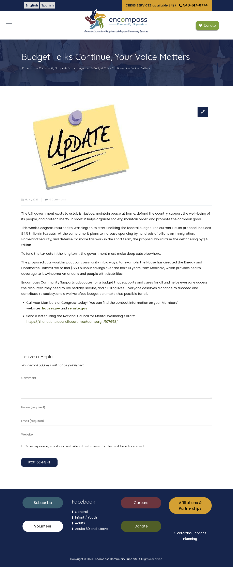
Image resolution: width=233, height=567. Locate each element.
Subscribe (43, 502)
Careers (141, 502)
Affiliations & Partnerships (190, 505)
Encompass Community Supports (116, 559)
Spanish (47, 5)
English (32, 5)
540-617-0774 (193, 5)
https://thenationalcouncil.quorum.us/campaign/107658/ (72, 321)
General (80, 511)
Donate (141, 526)
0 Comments (57, 199)
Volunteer (42, 526)
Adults (78, 523)
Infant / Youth (84, 517)
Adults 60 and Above (90, 528)
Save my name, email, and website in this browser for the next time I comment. (85, 446)
